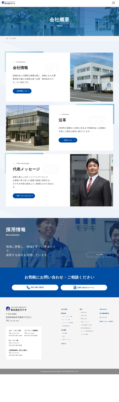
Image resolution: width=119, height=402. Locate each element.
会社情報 (75, 350)
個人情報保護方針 (100, 374)
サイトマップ (98, 380)
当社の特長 (75, 318)
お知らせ (74, 363)
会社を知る (100, 326)
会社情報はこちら (26, 92)
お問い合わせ (98, 368)
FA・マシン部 (77, 332)
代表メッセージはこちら (29, 201)
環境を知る (100, 330)
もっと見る (100, 260)
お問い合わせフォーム (86, 295)
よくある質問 (101, 349)
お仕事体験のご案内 (103, 338)
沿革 (74, 353)
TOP (7, 38)
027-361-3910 (37, 295)
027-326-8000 (32, 344)
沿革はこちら (72, 143)
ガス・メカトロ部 (79, 328)
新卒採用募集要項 (103, 341)
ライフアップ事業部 (80, 336)
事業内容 (74, 324)
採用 (96, 318)
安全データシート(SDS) (103, 386)
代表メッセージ (78, 357)
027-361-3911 (17, 353)
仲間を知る (100, 322)
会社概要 (74, 346)
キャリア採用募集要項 (104, 345)
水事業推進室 (77, 340)
